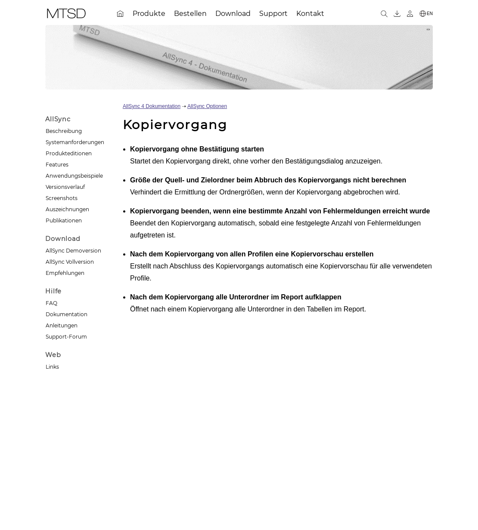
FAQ (51, 303)
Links (52, 367)
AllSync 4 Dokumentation (151, 106)
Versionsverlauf (65, 187)
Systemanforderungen (75, 142)
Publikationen (64, 220)
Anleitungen (62, 325)
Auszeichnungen (67, 209)
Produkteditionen (69, 153)
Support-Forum (66, 336)
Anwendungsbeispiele (74, 176)
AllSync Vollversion (70, 262)
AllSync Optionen (207, 106)
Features (57, 164)
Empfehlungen (65, 273)
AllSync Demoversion (73, 250)
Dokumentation (66, 314)
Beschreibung (64, 131)
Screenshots (62, 198)
